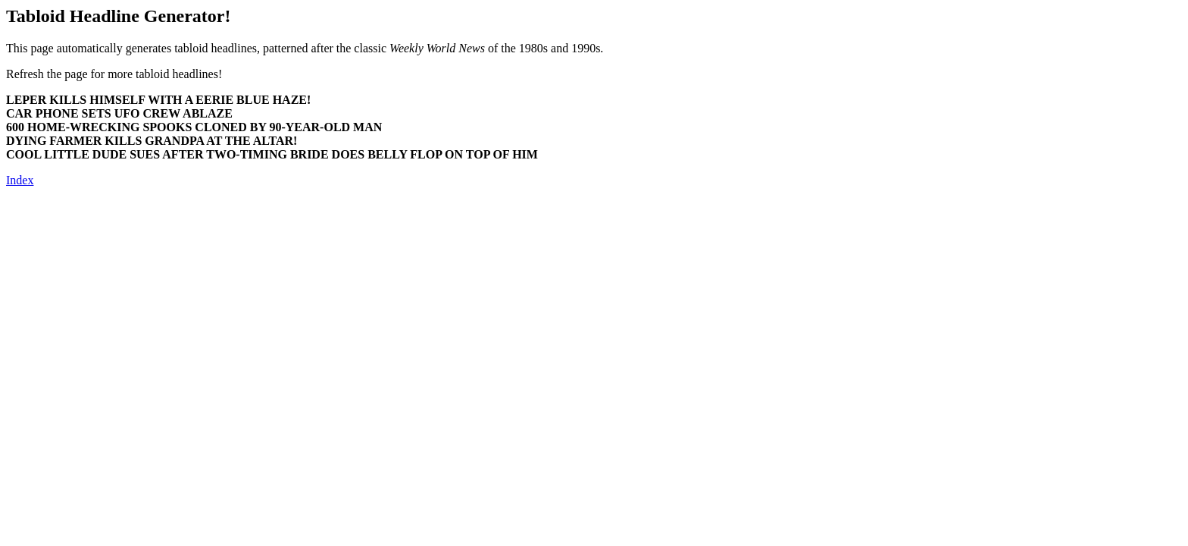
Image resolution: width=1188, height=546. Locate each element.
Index (19, 180)
